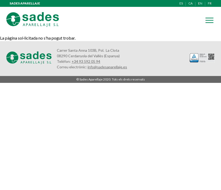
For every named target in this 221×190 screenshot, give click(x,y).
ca (190, 3)
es (181, 3)
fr (210, 3)
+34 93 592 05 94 (86, 61)
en (200, 3)
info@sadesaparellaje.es (107, 67)
